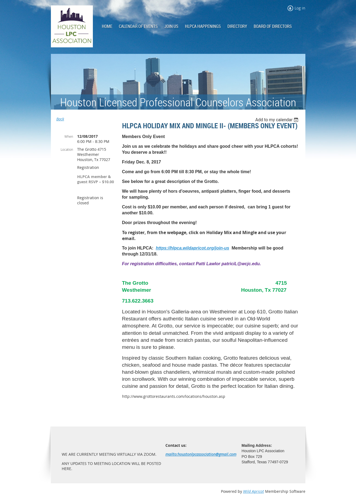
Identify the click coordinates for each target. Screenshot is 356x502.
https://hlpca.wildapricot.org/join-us (192, 248)
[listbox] (277, 119)
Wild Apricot (253, 491)
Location (67, 149)
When (68, 136)
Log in (300, 8)
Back (60, 119)
